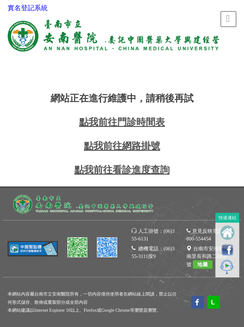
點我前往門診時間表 (122, 122)
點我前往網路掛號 (122, 146)
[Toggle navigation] (228, 19)
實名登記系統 (28, 8)
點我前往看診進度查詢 (122, 169)
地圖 (202, 264)
